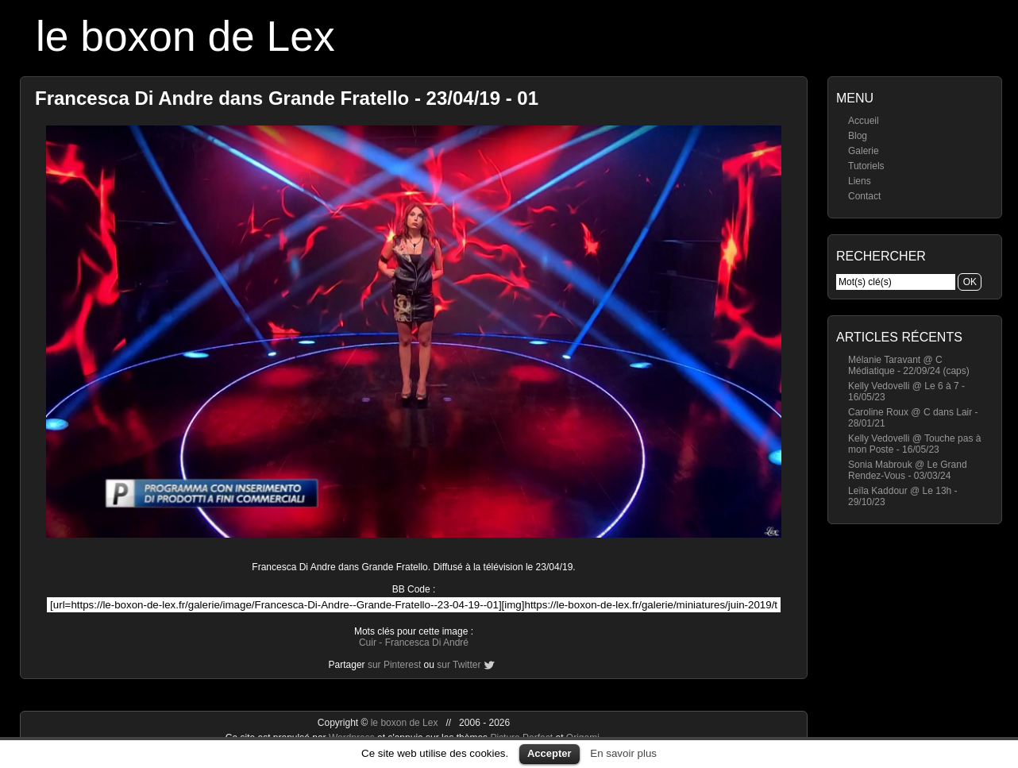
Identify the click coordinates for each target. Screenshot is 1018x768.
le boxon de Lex (185, 36)
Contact (864, 196)
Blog (857, 135)
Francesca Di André (427, 642)
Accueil (863, 120)
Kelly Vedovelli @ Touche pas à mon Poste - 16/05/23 (914, 444)
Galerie (863, 150)
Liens (859, 181)
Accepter (549, 753)
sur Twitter (458, 664)
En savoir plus (623, 753)
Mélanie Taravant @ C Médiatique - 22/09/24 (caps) (909, 365)
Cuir (367, 642)
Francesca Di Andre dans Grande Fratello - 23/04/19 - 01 (286, 98)
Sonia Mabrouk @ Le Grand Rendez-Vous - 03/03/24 (907, 470)
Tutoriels (866, 166)
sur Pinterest (394, 664)
